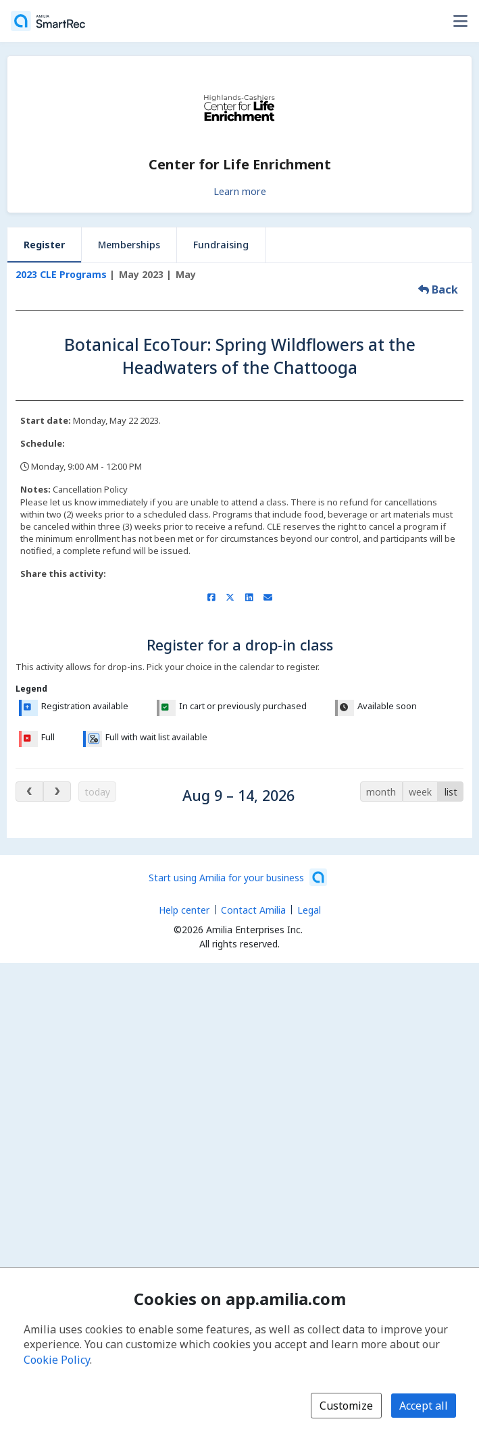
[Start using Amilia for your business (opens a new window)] (238, 877)
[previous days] (29, 791)
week (420, 791)
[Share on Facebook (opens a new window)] (211, 597)
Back (438, 289)
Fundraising (221, 244)
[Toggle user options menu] (460, 21)
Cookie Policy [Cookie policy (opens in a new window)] (57, 1359)
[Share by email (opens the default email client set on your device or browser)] (267, 597)
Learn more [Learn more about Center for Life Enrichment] (239, 191)
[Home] (48, 21)
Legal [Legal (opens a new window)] (309, 910)
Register (44, 244)
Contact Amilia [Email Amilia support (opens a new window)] (253, 910)
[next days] (57, 791)
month (381, 791)
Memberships (129, 244)
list (451, 791)
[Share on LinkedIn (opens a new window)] (249, 597)
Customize (346, 1405)
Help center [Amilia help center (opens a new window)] (184, 910)
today (97, 791)
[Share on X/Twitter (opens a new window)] (230, 597)
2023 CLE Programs (61, 274)
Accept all (423, 1405)
